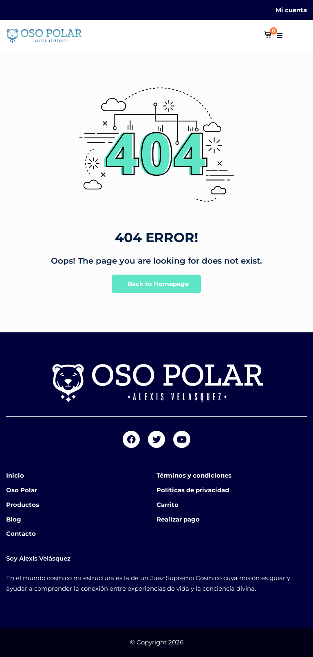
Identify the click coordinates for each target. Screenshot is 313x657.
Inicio (15, 475)
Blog (13, 519)
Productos (22, 505)
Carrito (167, 505)
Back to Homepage (156, 284)
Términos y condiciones (193, 475)
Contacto (21, 533)
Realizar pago (178, 519)
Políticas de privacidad (192, 490)
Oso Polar (21, 490)
